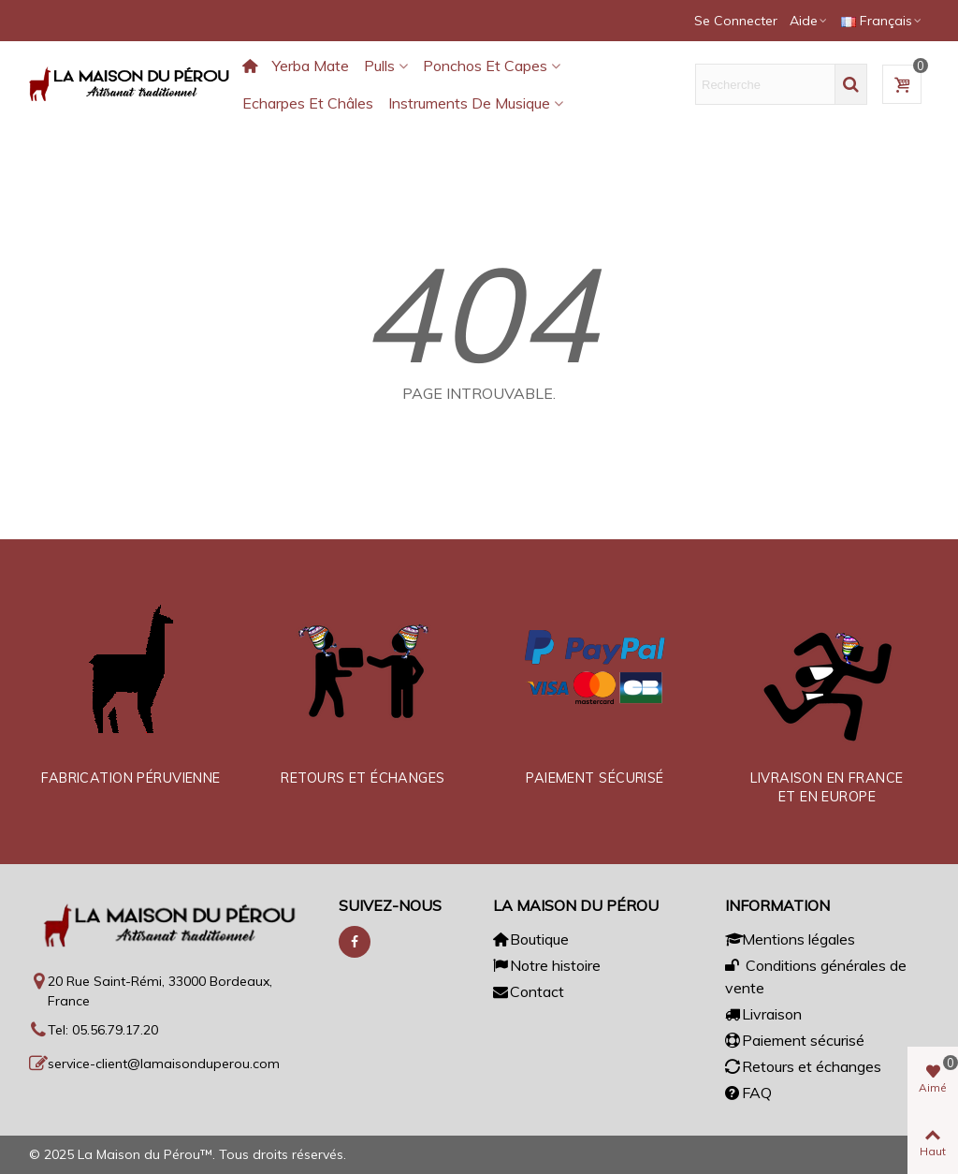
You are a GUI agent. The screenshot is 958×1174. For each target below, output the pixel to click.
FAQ (748, 1092)
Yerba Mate (310, 65)
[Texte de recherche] (765, 84)
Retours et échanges (803, 1066)
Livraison (763, 1014)
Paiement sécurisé (794, 1040)
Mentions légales (790, 939)
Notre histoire (547, 965)
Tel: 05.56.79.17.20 (103, 1029)
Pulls (379, 65)
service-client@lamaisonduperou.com (164, 1063)
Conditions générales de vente (816, 975)
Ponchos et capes (485, 65)
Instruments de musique (469, 103)
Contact (528, 991)
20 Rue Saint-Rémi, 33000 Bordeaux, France (160, 991)
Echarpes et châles (307, 103)
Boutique (531, 939)
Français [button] (882, 20)
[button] (809, 20)
